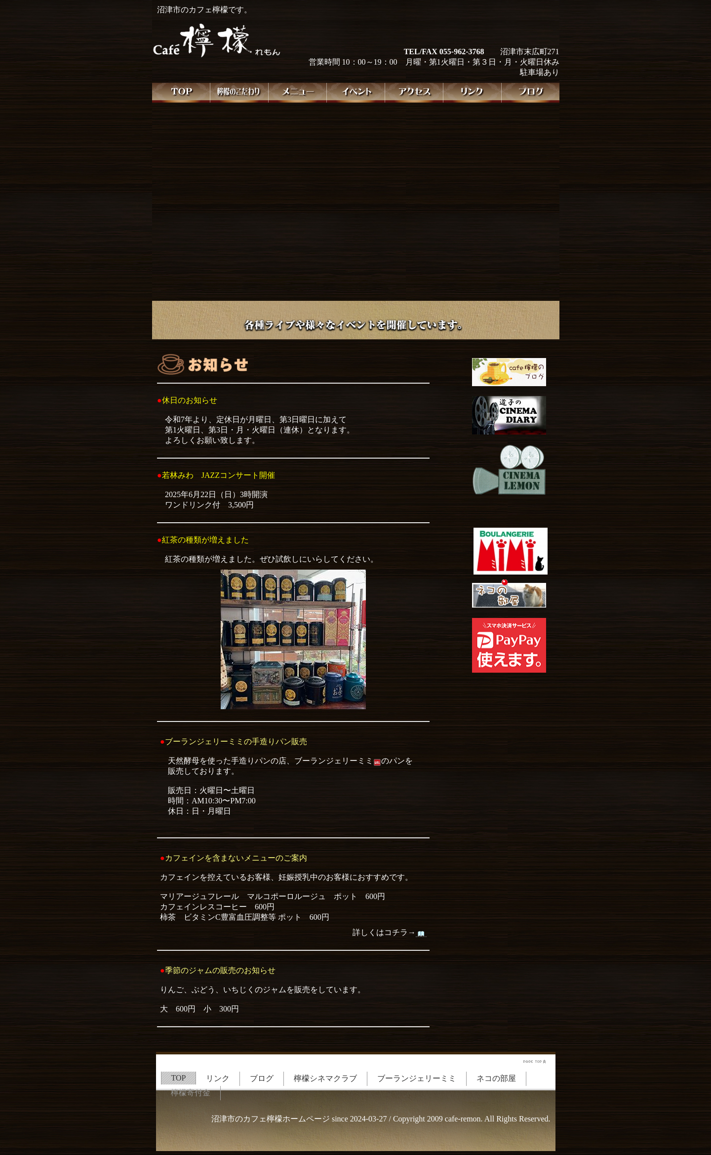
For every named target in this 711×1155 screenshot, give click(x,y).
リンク (218, 1078)
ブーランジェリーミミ (416, 1078)
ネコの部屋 (496, 1078)
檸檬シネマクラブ (325, 1078)
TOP (178, 1078)
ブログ (262, 1078)
